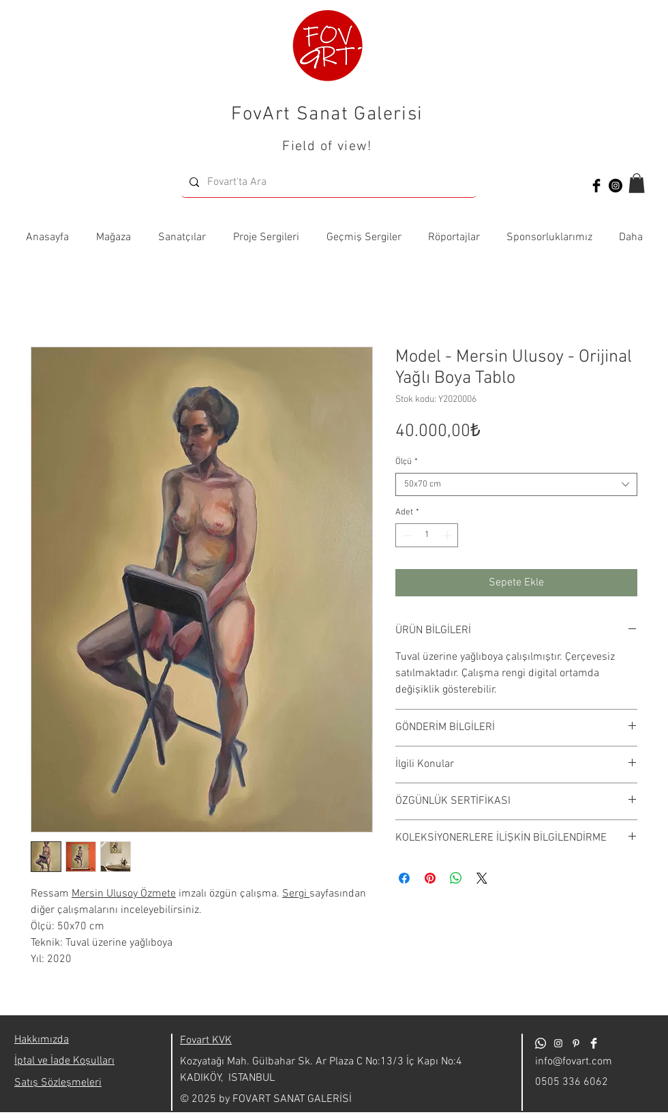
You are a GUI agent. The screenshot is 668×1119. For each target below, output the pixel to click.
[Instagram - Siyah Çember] (615, 185)
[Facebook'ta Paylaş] (404, 878)
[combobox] (516, 484)
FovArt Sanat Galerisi (327, 114)
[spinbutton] (427, 535)
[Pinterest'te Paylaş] (430, 878)
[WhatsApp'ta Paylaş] (456, 878)
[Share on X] (482, 878)
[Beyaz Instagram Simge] (558, 1043)
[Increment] (448, 535)
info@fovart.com (573, 1062)
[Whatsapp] (540, 1043)
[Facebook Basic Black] (596, 185)
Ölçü (406, 461)
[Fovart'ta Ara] (327, 182)
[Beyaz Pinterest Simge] (576, 1043)
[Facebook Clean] (593, 1043)
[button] (636, 183)
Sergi (295, 894)
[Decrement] (405, 535)
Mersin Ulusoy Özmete (124, 894)
